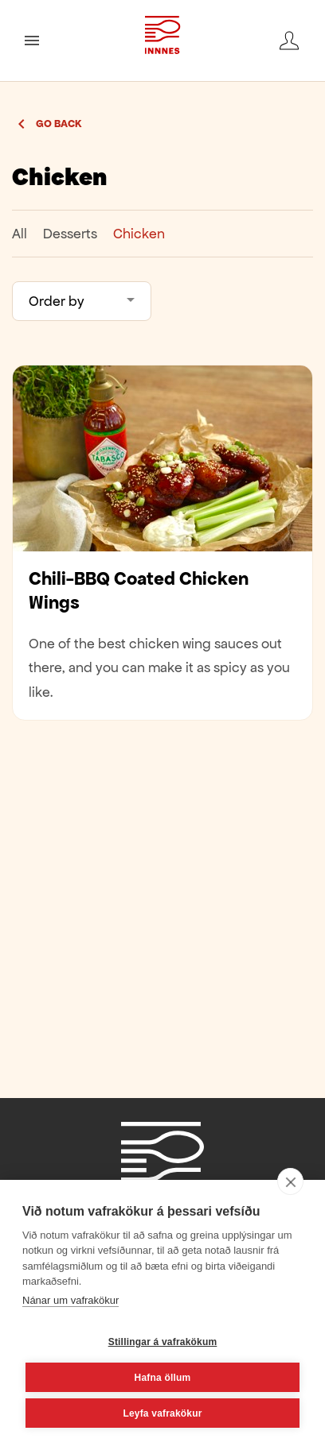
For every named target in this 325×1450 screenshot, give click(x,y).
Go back (59, 124)
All (19, 233)
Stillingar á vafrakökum (162, 1342)
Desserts (70, 233)
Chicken (139, 233)
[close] (290, 1181)
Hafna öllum (163, 1377)
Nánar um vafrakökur (70, 1300)
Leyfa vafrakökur (162, 1413)
